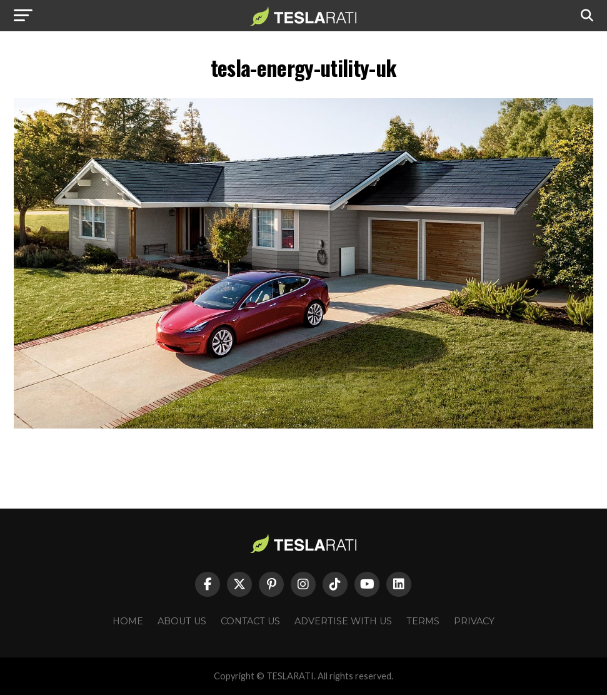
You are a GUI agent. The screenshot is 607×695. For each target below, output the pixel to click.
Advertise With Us (343, 621)
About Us (182, 621)
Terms (422, 621)
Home (128, 621)
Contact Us (250, 621)
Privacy (474, 621)
